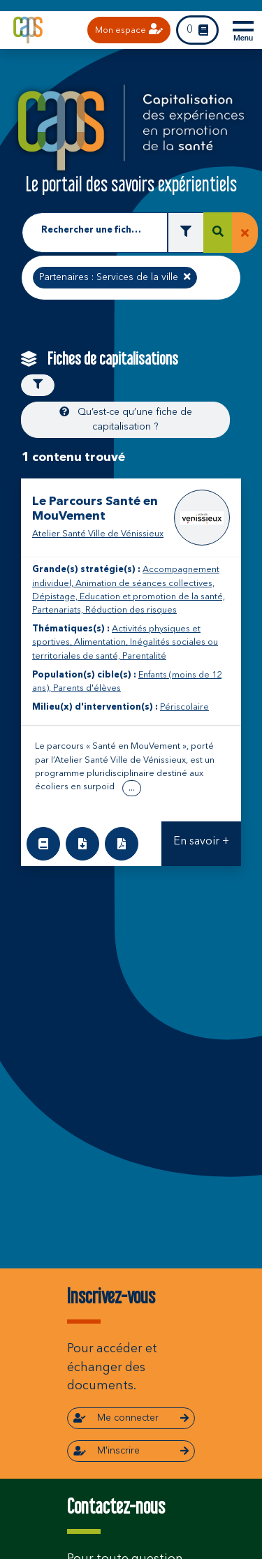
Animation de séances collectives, (144, 583)
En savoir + (201, 841)
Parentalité (144, 656)
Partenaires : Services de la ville (114, 276)
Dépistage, (56, 596)
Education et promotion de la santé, (152, 596)
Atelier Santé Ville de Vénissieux (97, 534)
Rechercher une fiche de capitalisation (94, 230)
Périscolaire (184, 707)
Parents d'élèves (87, 688)
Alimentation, (102, 642)
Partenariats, (58, 610)
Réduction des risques (131, 610)
